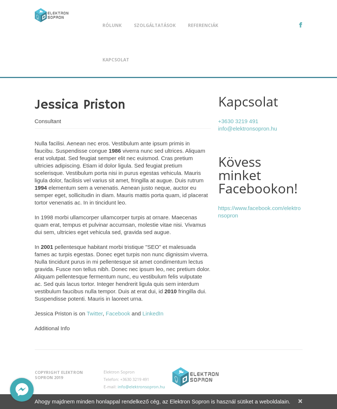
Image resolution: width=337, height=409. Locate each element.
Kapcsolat (115, 60)
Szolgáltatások (155, 25)
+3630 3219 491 (238, 121)
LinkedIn (153, 313)
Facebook (118, 313)
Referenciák (203, 25)
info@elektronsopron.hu (247, 128)
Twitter (94, 313)
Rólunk (112, 25)
